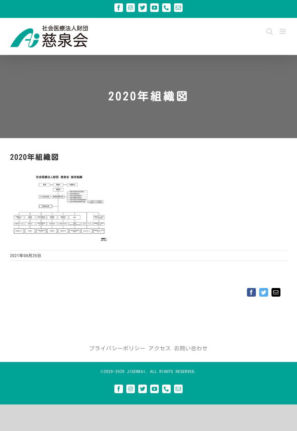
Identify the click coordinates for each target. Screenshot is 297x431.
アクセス (159, 348)
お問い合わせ (191, 348)
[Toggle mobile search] (269, 31)
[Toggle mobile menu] (283, 31)
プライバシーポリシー (117, 348)
